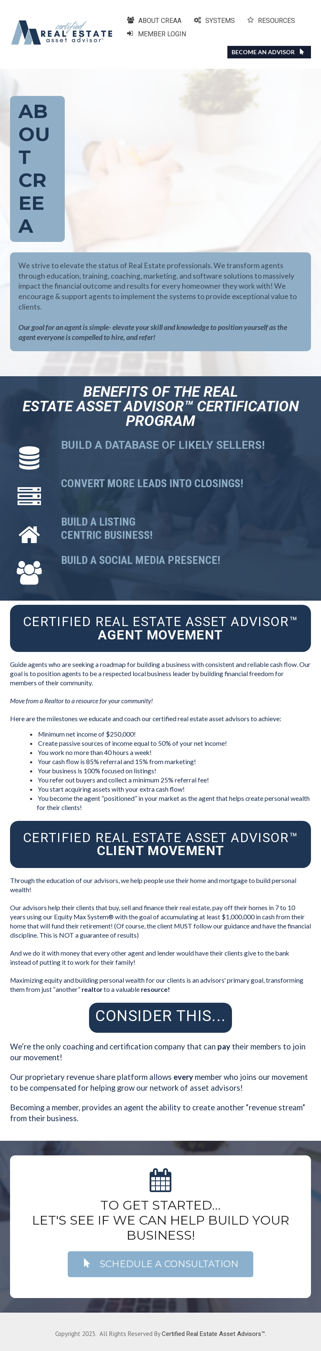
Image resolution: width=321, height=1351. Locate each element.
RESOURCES (271, 21)
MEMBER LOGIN (156, 34)
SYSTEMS (214, 21)
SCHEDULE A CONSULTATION (160, 1264)
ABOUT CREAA (154, 21)
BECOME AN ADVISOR (268, 51)
